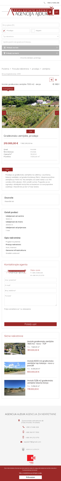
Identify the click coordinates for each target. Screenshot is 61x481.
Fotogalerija (8, 89)
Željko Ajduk (35, 270)
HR (56, 12)
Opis (7, 169)
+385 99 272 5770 (38, 275)
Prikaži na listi (30, 47)
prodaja (35, 69)
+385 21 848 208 (53, 3)
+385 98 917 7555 (32, 432)
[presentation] (22, 316)
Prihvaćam (30, 477)
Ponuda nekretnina (20, 69)
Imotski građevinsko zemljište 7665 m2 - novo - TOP (40, 342)
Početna (5, 69)
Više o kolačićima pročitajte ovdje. (30, 473)
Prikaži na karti (30, 53)
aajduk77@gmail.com (32, 442)
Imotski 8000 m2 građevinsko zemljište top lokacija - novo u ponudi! (40, 363)
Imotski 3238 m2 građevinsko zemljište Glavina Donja (40, 381)
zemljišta (46, 69)
